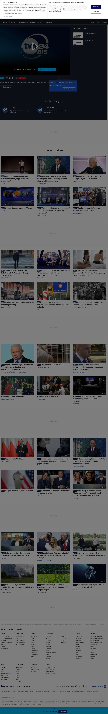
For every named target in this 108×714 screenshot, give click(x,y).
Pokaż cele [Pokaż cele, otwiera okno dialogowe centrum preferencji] (96, 11)
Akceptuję (96, 6)
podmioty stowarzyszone (29, 4)
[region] (54, 9)
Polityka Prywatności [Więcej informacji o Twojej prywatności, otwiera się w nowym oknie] (7, 16)
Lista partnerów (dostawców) (55, 11)
